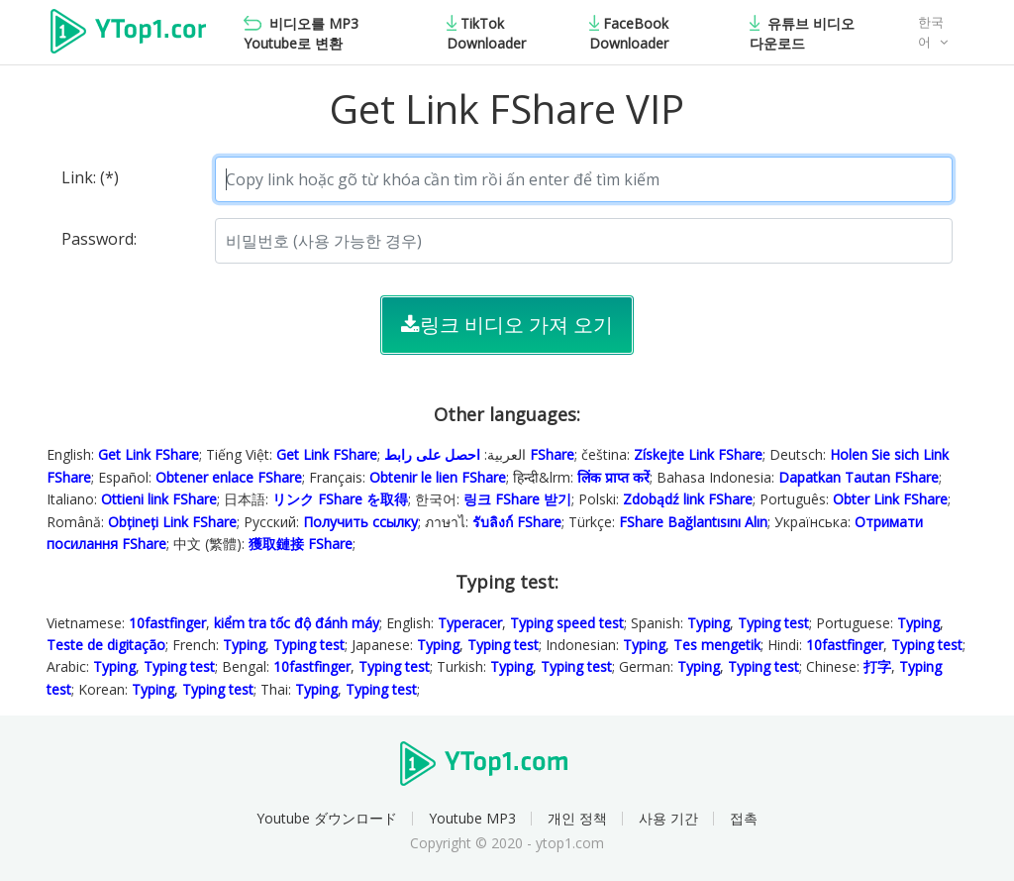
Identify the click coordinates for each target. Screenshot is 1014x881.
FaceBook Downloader (628, 33)
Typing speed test (567, 622)
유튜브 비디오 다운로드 (802, 33)
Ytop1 (128, 33)
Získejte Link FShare (698, 454)
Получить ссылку (360, 521)
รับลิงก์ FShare (516, 521)
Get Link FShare (148, 454)
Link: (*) (90, 177)
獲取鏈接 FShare (301, 543)
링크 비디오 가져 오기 (507, 324)
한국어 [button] (931, 32)
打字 (877, 666)
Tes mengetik (716, 644)
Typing (708, 622)
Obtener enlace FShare (228, 477)
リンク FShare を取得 (340, 499)
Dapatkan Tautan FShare (858, 477)
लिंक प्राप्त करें (613, 477)
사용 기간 (668, 818)
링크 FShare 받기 (517, 499)
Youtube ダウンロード (326, 818)
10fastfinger (167, 622)
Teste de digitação (106, 644)
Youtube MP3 (472, 818)
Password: (99, 239)
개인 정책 (577, 818)
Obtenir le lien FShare (437, 477)
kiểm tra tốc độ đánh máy (296, 622)
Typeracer (470, 622)
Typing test (773, 622)
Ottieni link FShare (159, 499)
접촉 (744, 818)
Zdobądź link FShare (688, 499)
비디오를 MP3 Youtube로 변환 (301, 33)
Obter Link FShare (890, 499)
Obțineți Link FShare (172, 521)
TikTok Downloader (486, 33)
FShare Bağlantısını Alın (693, 521)
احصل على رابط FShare (479, 454)
